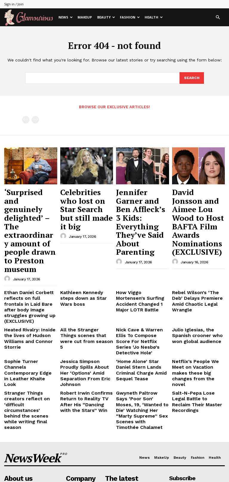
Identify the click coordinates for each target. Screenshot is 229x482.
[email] (197, 393)
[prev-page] (26, 119)
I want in (196, 407)
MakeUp (85, 17)
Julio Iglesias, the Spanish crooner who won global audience (197, 270)
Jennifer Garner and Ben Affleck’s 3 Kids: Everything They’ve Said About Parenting (141, 201)
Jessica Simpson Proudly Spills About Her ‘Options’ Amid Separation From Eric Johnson (84, 294)
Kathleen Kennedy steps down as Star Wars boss (83, 242)
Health (154, 17)
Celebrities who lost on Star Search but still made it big (85, 196)
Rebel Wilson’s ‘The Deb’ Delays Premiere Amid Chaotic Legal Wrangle (195, 244)
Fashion (130, 17)
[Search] (191, 78)
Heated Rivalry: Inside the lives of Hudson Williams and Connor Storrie (29, 270)
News (65, 17)
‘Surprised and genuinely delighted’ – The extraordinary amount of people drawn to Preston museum (30, 204)
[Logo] (30, 17)
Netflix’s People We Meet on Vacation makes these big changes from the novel (196, 294)
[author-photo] (8, 226)
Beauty (106, 17)
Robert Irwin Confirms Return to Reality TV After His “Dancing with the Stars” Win (85, 316)
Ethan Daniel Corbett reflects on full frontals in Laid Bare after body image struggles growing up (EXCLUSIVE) (29, 248)
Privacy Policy (187, 423)
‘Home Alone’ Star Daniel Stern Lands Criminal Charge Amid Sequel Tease (140, 294)
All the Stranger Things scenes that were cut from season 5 (86, 270)
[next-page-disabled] (35, 119)
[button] (218, 17)
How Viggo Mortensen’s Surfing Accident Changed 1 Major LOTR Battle (142, 244)
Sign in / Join (14, 4)
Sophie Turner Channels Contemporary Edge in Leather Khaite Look (27, 292)
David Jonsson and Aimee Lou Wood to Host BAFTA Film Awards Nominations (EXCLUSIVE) (198, 201)
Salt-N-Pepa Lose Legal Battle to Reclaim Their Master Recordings (195, 314)
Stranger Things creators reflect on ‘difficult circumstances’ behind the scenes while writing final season (30, 318)
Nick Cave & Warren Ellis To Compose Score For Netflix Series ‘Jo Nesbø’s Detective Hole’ (140, 273)
